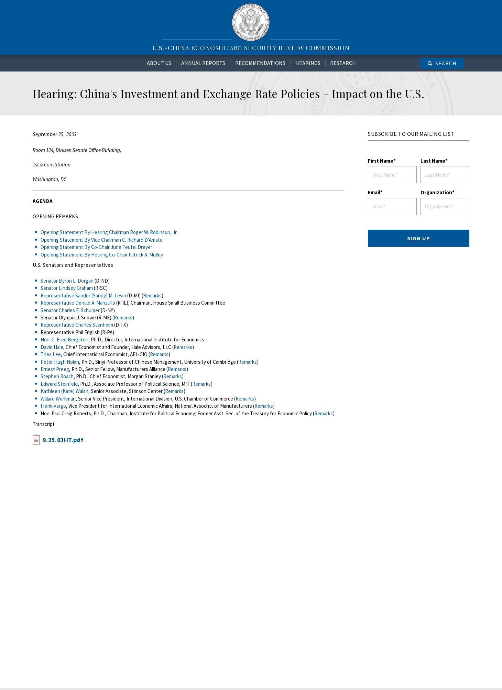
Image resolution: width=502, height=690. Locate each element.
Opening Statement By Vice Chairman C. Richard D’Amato (102, 240)
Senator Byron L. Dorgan (67, 280)
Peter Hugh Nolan (60, 362)
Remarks (152, 295)
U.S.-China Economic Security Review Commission (250, 47)
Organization (436, 192)
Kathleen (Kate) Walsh (64, 391)
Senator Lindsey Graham (67, 288)
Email (374, 192)
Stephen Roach (57, 376)
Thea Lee (51, 354)
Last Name (433, 160)
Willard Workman (58, 398)
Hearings (307, 62)
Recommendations (260, 62)
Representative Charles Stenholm (77, 324)
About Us (159, 62)
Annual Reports (203, 62)
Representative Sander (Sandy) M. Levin (83, 295)
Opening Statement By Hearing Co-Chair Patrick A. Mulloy (102, 254)
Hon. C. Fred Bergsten (64, 339)
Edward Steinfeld (59, 384)
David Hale (52, 347)
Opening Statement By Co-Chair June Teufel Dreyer (96, 247)
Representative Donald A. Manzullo (78, 302)
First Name (380, 160)
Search (446, 63)
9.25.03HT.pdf (63, 440)
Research (343, 62)
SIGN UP (418, 238)
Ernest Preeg (55, 369)
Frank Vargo (53, 406)
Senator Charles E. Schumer (70, 310)
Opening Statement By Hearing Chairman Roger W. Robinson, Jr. (109, 232)
